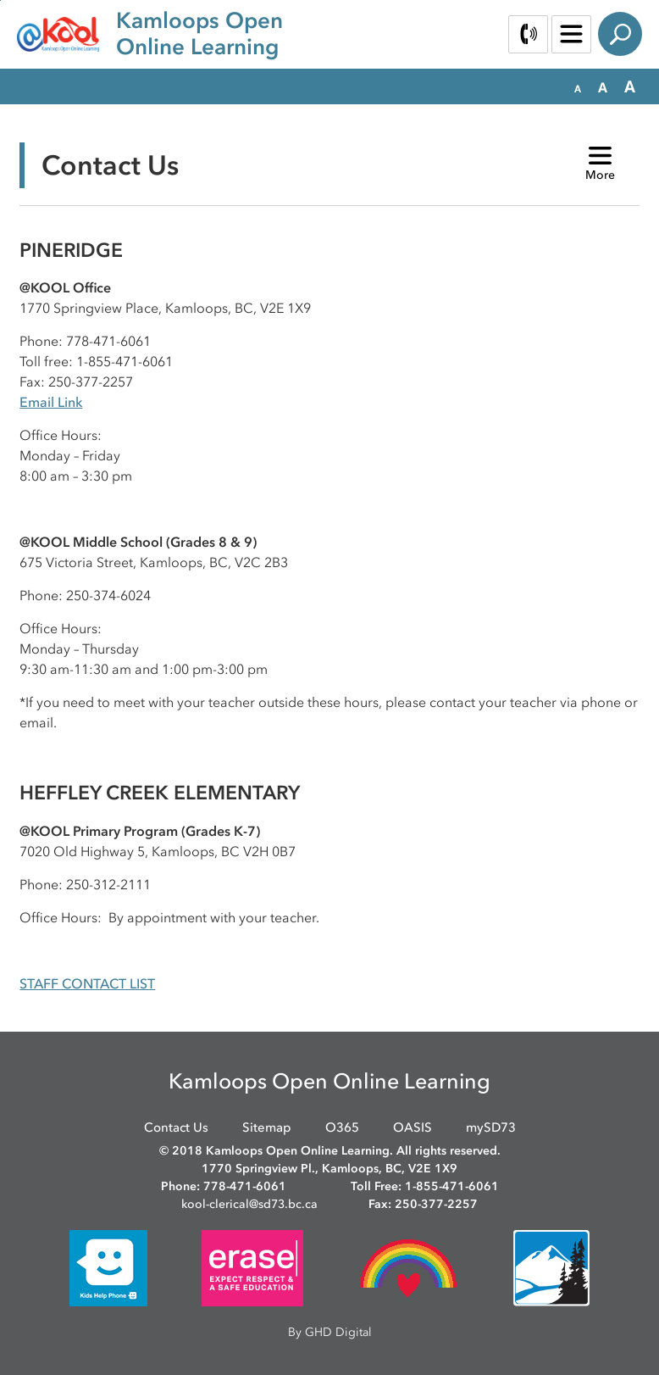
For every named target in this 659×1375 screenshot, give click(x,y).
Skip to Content (0, 0)
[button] (577, 87)
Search (620, 34)
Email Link (50, 401)
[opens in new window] (108, 1267)
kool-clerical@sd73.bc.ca (249, 1204)
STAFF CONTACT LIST (87, 983)
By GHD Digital (330, 1332)
